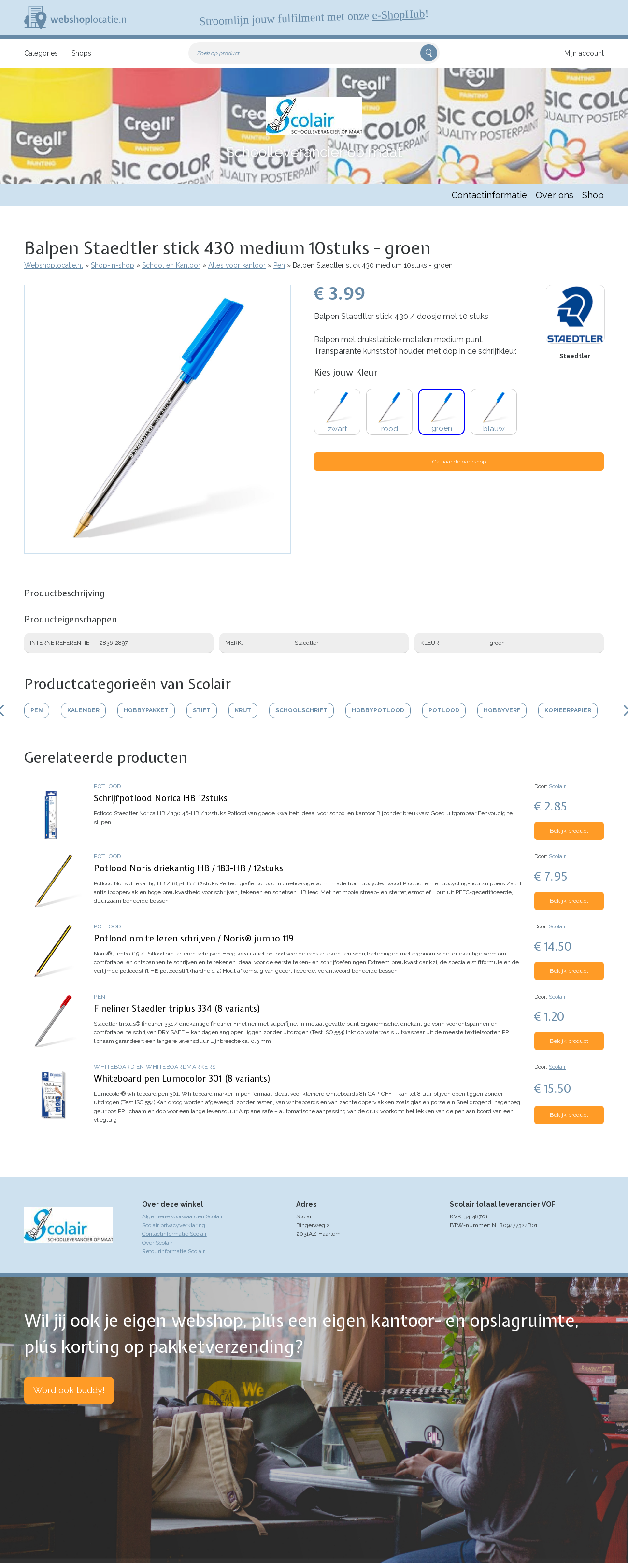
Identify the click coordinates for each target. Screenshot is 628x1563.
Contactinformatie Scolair (174, 1233)
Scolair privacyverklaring (173, 1225)
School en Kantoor (171, 265)
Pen (279, 265)
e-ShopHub (398, 14)
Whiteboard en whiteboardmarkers (155, 1066)
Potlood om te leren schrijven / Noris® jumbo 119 (194, 938)
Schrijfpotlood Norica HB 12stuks (161, 798)
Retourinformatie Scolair (173, 1251)
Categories (41, 53)
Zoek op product (218, 53)
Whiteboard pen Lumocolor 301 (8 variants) (182, 1078)
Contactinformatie (489, 195)
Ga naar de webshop (459, 461)
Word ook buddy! (69, 1390)
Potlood (107, 786)
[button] (157, 549)
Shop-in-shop (112, 265)
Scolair (557, 786)
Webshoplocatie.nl (53, 265)
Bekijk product (569, 830)
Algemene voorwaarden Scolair (182, 1216)
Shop (593, 195)
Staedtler (574, 356)
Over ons (554, 195)
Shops (81, 53)
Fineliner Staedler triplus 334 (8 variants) (177, 1008)
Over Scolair (157, 1242)
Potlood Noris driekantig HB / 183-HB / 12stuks (188, 868)
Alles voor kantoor (237, 265)
